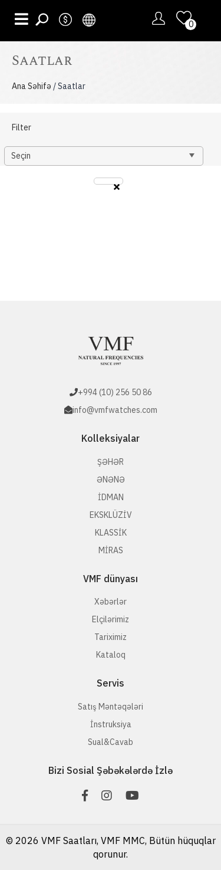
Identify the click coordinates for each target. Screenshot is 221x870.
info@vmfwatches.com (114, 410)
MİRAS (110, 550)
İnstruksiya (110, 724)
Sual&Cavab (110, 742)
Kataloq (111, 654)
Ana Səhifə (31, 86)
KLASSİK (111, 532)
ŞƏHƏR (110, 462)
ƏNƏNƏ (111, 479)
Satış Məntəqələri (110, 706)
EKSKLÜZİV (111, 515)
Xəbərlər (110, 601)
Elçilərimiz (110, 619)
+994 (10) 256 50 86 (115, 392)
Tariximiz (110, 637)
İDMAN (111, 497)
